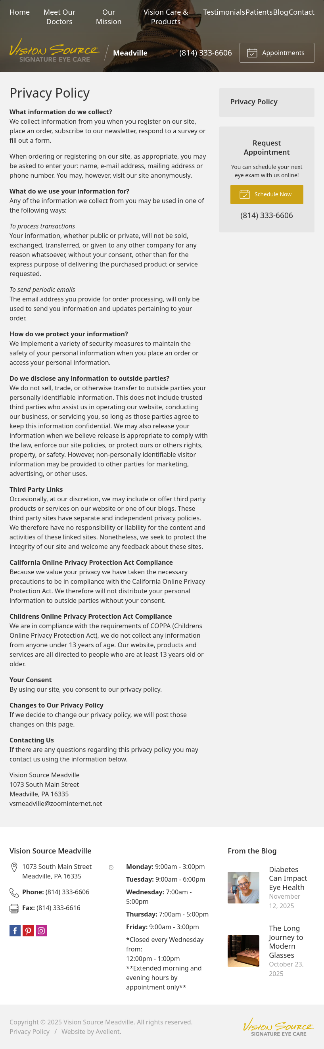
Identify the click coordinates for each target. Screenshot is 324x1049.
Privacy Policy (254, 101)
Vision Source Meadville (98, 1022)
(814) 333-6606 (206, 52)
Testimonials (224, 12)
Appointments (276, 52)
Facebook (15, 930)
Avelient (107, 1031)
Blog (280, 12)
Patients (259, 12)
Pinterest (28, 930)
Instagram (41, 930)
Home (20, 12)
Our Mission (109, 16)
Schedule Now (265, 193)
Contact (301, 12)
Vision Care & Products (166, 16)
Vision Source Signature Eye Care (278, 1026)
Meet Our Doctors (59, 16)
